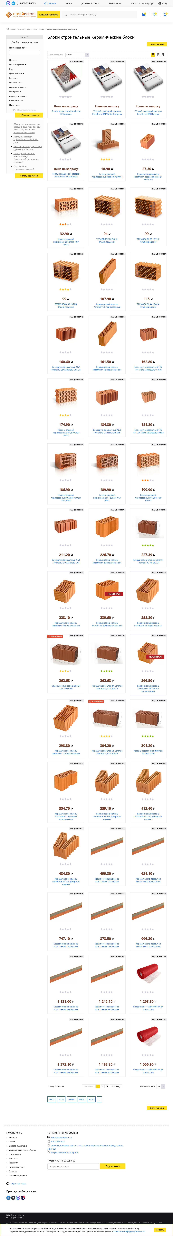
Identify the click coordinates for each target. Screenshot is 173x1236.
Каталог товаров (48, 14)
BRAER (71, 1099)
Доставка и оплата (91, 3)
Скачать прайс (157, 44)
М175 (91, 1099)
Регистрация (148, 3)
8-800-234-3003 (28, 3)
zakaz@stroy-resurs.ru (61, 1137)
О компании (115, 3)
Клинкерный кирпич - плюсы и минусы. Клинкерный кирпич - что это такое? (26, 157)
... (99, 1099)
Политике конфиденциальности (129, 1231)
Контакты (135, 3)
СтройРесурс (21, 15)
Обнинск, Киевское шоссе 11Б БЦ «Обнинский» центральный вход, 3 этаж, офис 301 (85, 1147)
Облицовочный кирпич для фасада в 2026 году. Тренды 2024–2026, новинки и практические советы (27, 128)
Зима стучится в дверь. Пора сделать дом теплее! (28, 148)
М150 (81, 1099)
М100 (51, 1099)
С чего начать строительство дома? (24, 167)
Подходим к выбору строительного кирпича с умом (26, 139)
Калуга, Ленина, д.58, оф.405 (62, 1152)
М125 (61, 1099)
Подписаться (112, 1166)
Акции (69, 3)
